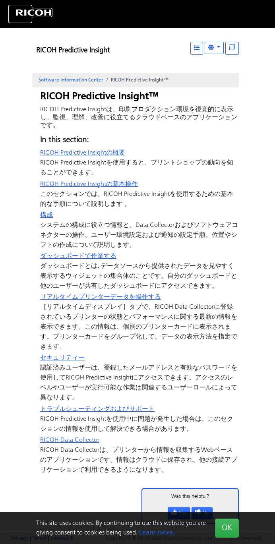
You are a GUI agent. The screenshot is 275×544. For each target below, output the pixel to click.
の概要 (82, 153)
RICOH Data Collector (69, 440)
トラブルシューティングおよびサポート (97, 409)
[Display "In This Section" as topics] (232, 48)
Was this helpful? (190, 496)
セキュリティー (62, 358)
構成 (46, 215)
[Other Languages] (214, 48)
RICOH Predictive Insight (73, 50)
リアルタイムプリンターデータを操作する (100, 297)
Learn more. (156, 533)
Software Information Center (71, 80)
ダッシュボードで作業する (78, 256)
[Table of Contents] (196, 48)
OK (227, 528)
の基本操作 (89, 184)
